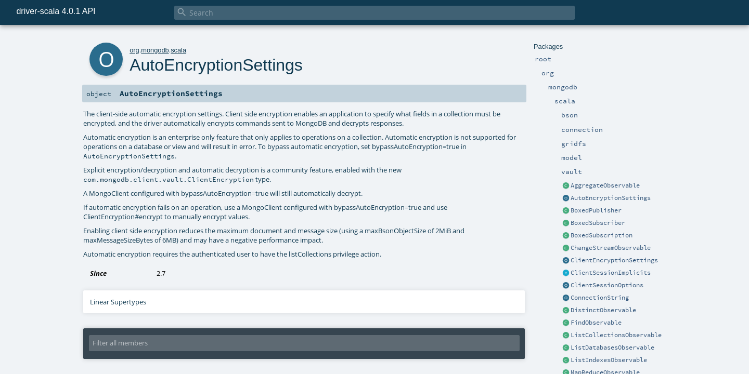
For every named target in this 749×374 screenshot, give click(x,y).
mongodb (155, 50)
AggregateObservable (605, 185)
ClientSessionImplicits (611, 272)
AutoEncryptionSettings (611, 198)
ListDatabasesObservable (612, 347)
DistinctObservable (603, 310)
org (134, 50)
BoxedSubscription (601, 235)
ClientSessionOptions (607, 285)
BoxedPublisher (596, 210)
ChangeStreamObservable (611, 247)
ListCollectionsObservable (616, 335)
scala (178, 50)
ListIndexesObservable (609, 360)
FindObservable (596, 322)
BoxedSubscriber (598, 222)
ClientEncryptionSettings (614, 260)
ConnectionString (600, 297)
